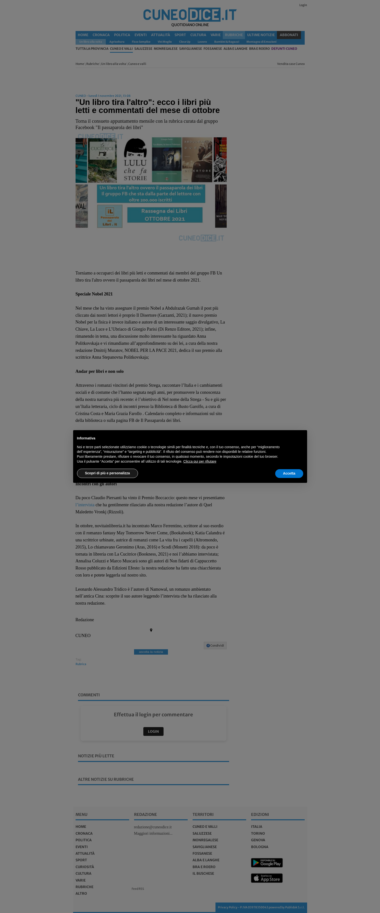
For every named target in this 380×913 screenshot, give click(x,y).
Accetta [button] (289, 473)
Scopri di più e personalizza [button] (107, 473)
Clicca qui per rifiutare (199, 461)
